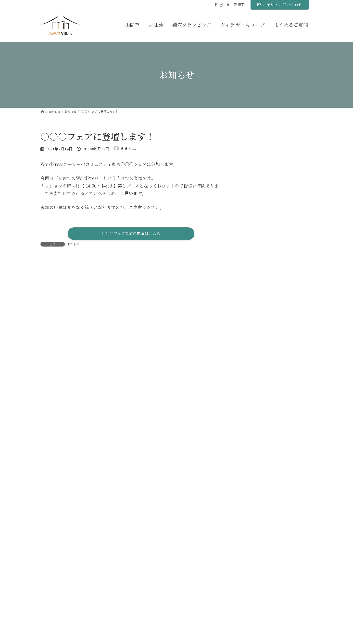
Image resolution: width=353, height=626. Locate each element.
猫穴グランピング (157, 584)
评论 (47, 292)
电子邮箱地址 (56, 395)
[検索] (300, 134)
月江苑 (147, 573)
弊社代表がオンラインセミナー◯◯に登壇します (285, 192)
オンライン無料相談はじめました (286, 217)
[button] (131, 234)
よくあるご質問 (248, 562)
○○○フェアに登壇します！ (283, 161)
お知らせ (73, 245)
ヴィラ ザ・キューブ (159, 594)
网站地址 (49, 424)
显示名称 (51, 365)
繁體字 (239, 4)
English (222, 4)
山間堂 (147, 562)
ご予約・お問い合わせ (279, 4)
